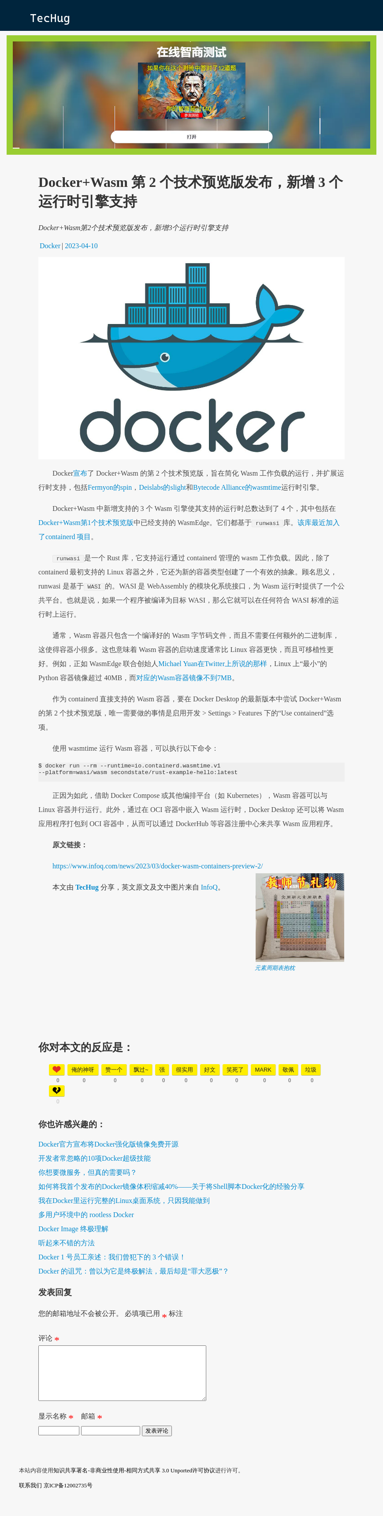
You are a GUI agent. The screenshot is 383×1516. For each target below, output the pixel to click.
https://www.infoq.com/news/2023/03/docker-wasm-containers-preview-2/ (157, 868)
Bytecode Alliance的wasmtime (237, 487)
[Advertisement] (191, 1036)
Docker (50, 246)
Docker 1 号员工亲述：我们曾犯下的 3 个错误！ (112, 1259)
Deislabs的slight (162, 487)
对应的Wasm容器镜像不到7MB (184, 678)
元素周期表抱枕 (275, 970)
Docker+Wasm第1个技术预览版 (86, 522)
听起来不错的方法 (66, 1245)
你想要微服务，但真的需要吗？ (87, 1175)
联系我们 (30, 1498)
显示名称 (56, 1431)
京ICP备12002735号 (68, 1498)
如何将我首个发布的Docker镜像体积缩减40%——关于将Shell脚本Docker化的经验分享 (171, 1189)
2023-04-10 (81, 246)
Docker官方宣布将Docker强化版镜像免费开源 (108, 1147)
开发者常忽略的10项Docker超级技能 (94, 1161)
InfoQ (209, 890)
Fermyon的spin (110, 487)
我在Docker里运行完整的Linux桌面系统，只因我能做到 (124, 1203)
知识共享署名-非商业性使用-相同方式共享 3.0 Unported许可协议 (134, 1483)
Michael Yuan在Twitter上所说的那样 (212, 663)
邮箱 (91, 1431)
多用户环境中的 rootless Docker (86, 1217)
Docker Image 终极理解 (73, 1231)
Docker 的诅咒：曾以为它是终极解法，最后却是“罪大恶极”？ (133, 1274)
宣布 (80, 473)
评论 (48, 1342)
